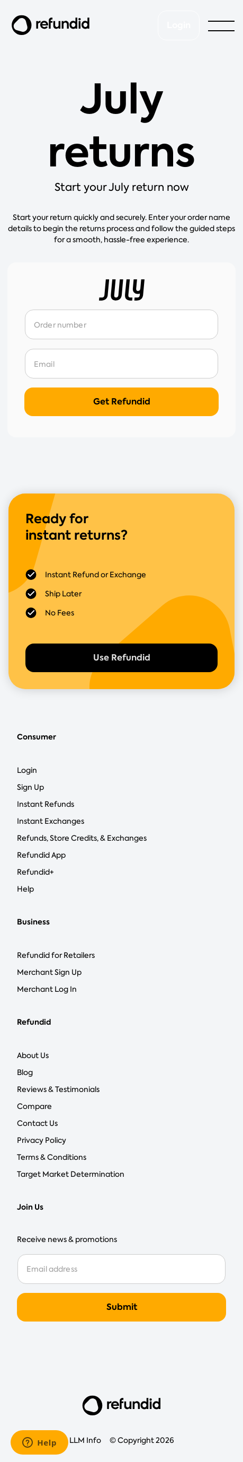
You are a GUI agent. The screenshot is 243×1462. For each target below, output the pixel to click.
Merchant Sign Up (49, 972)
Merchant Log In (47, 989)
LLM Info (85, 1440)
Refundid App (41, 855)
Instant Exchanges (50, 821)
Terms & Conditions (51, 1157)
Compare (34, 1106)
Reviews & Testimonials (58, 1089)
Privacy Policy (41, 1140)
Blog (25, 1072)
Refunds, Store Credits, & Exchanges (82, 838)
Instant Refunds (45, 804)
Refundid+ (35, 872)
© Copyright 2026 (142, 1440)
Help (25, 889)
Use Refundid (121, 657)
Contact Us (37, 1123)
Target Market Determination (70, 1174)
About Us (33, 1055)
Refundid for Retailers (56, 955)
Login (179, 25)
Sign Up (30, 787)
